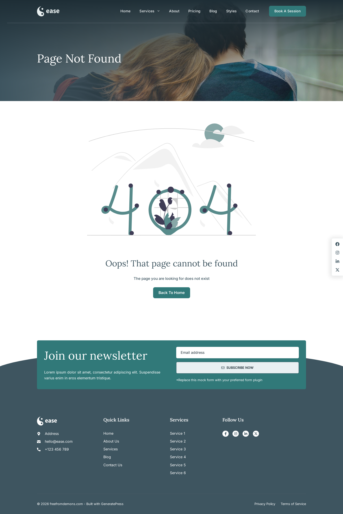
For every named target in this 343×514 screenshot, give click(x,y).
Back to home (171, 292)
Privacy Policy (264, 504)
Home (125, 11)
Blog (213, 11)
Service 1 (177, 433)
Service (177, 441)
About (174, 11)
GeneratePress (112, 504)
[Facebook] (225, 434)
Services (152, 11)
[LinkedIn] (246, 434)
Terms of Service (293, 504)
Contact (252, 11)
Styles (231, 11)
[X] (256, 434)
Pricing (194, 11)
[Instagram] (235, 434)
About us (111, 441)
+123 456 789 (57, 449)
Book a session (287, 11)
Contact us (112, 465)
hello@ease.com (59, 441)
